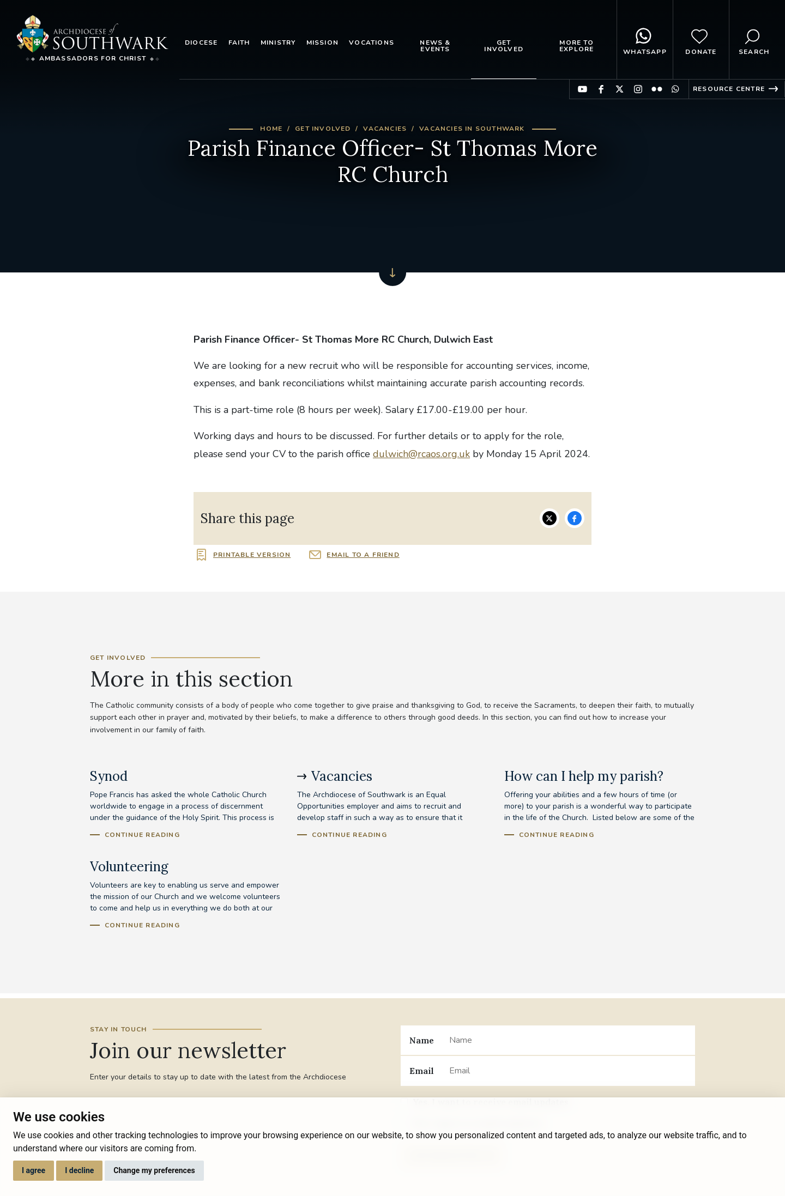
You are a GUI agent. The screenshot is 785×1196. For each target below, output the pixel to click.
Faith (239, 42)
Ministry (278, 42)
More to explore (576, 45)
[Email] (567, 1070)
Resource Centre (729, 88)
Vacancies (385, 128)
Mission (322, 42)
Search (754, 40)
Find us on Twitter (619, 89)
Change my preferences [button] (154, 1170)
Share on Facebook (574, 518)
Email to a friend (363, 554)
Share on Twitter (549, 518)
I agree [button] (33, 1170)
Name (421, 1040)
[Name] (567, 1040)
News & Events (435, 45)
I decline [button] (79, 1170)
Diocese (201, 42)
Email (421, 1070)
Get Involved (503, 45)
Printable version (252, 554)
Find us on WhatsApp (675, 89)
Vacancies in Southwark (471, 128)
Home (271, 128)
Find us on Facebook (601, 89)
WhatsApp (645, 40)
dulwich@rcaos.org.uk (421, 453)
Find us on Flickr (656, 89)
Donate (700, 40)
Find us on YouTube (582, 89)
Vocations (371, 42)
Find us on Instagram (638, 89)
